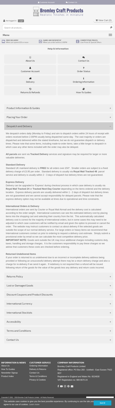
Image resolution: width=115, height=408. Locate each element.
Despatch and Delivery (19, 126)
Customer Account (46, 2)
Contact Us (71, 2)
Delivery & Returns (37, 369)
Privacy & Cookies (37, 380)
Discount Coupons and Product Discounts (30, 294)
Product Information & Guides (23, 108)
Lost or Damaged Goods (20, 285)
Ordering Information (38, 366)
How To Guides (8, 369)
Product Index (7, 376)
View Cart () (104, 20)
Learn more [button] (34, 404)
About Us (5, 366)
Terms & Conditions (38, 376)
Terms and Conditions (19, 330)
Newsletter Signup (9, 373)
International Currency (19, 303)
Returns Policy (15, 276)
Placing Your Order (17, 117)
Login (21, 21)
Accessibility (14, 321)
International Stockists (19, 312)
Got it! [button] (102, 403)
